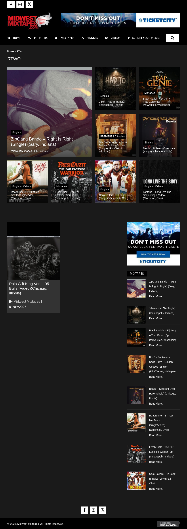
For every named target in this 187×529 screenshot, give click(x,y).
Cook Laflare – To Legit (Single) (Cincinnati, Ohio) (162, 478)
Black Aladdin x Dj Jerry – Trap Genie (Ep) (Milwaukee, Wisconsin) (162, 335)
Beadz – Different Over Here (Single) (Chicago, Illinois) (162, 393)
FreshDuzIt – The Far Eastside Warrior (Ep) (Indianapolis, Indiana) (161, 452)
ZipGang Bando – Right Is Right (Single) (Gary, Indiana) (162, 286)
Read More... (156, 296)
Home (10, 51)
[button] (11, 4)
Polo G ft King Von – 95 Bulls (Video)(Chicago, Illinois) (29, 288)
